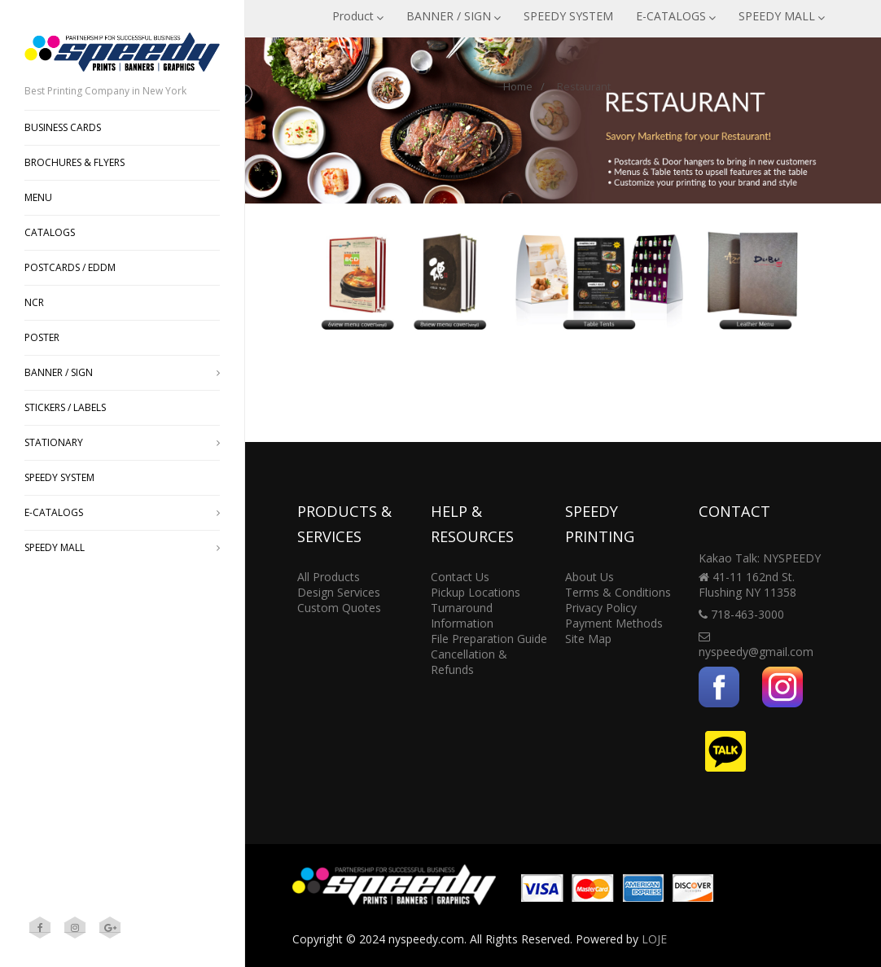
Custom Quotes (339, 607)
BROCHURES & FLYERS (74, 162)
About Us (589, 576)
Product (358, 16)
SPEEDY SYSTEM (568, 16)
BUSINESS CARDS (62, 127)
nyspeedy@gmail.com (756, 651)
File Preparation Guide (489, 638)
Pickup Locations (475, 592)
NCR (34, 302)
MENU (38, 197)
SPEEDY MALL (782, 16)
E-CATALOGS (676, 16)
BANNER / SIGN (453, 16)
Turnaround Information (462, 615)
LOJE (654, 939)
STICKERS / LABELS (65, 407)
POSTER (41, 337)
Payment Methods (614, 623)
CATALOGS (49, 232)
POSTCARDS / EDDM (70, 267)
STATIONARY (122, 442)
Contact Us (460, 576)
